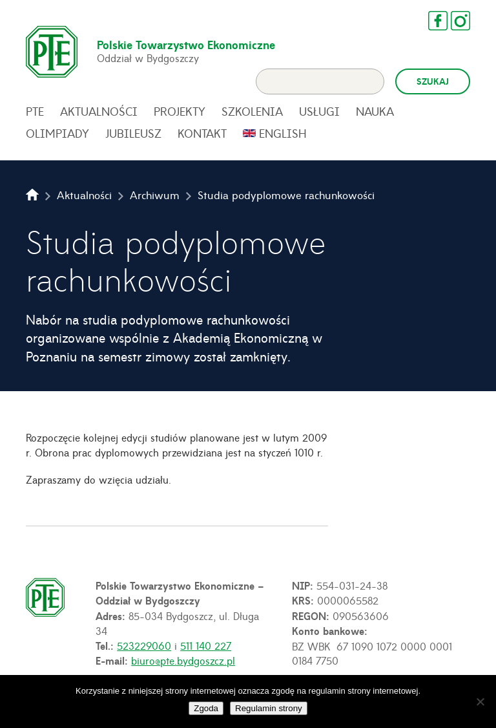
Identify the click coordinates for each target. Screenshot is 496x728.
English (283, 133)
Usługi (319, 111)
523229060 (144, 645)
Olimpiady (57, 133)
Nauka (375, 111)
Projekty (179, 111)
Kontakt (202, 133)
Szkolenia (252, 111)
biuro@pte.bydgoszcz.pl (183, 660)
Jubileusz (133, 133)
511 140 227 (205, 645)
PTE (35, 111)
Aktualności (99, 111)
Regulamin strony (268, 708)
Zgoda (206, 708)
